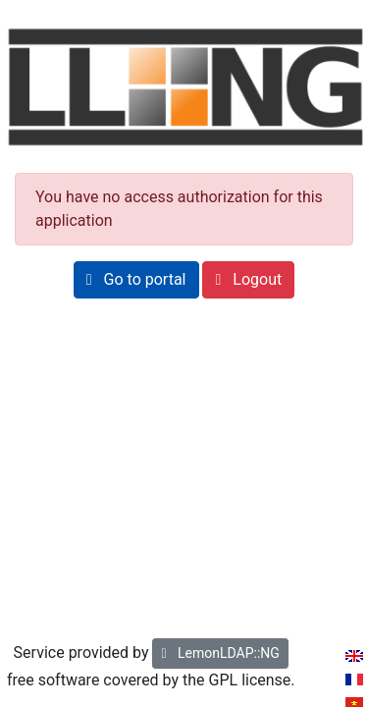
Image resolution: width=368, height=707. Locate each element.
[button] (136, 280)
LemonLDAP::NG (220, 653)
